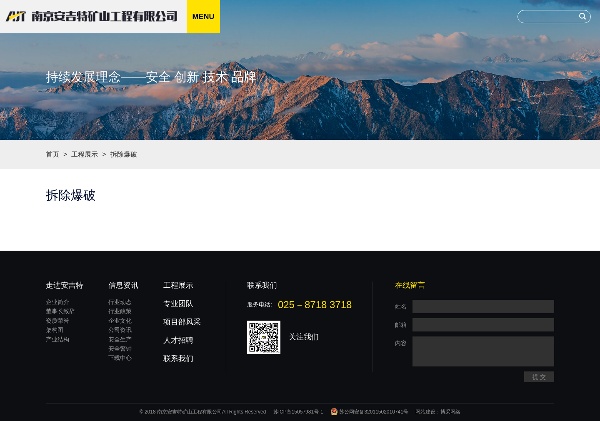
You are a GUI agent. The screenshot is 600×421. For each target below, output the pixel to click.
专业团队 (178, 303)
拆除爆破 (123, 154)
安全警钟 (120, 348)
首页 (52, 154)
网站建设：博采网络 (437, 412)
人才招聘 (178, 340)
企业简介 (57, 302)
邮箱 (401, 324)
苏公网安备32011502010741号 (369, 412)
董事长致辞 (60, 311)
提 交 (539, 377)
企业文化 (120, 320)
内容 (401, 343)
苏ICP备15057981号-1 (298, 412)
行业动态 (120, 302)
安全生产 (120, 339)
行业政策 (120, 311)
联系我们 (178, 358)
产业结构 (57, 339)
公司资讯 (120, 329)
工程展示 (84, 154)
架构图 (54, 329)
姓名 (401, 306)
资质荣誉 (57, 320)
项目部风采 (182, 322)
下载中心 (120, 357)
